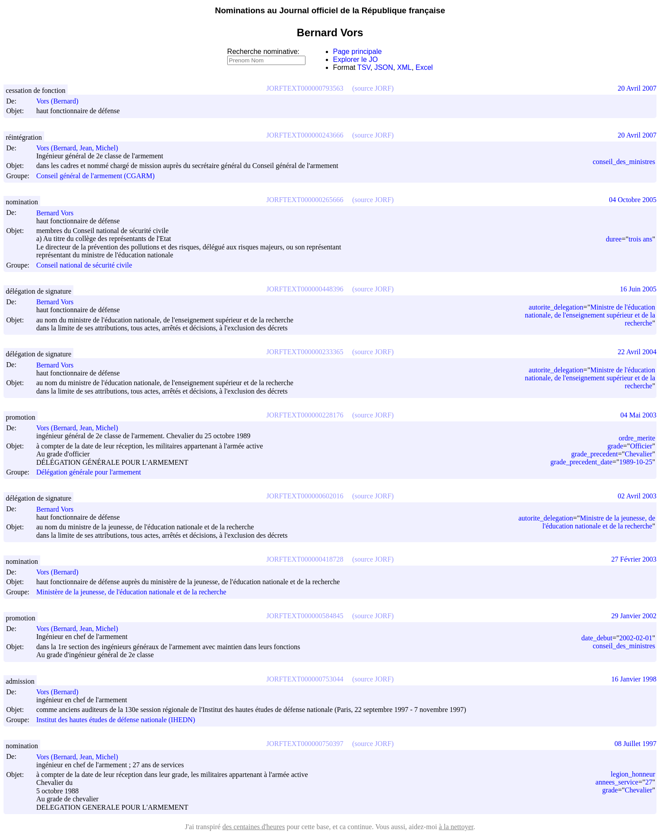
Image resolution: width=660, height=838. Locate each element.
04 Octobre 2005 (632, 199)
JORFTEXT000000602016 (305, 496)
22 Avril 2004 (637, 352)
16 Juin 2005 (638, 289)
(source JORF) (373, 88)
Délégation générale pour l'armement (88, 472)
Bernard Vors (58, 213)
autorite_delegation (556, 307)
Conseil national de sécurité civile (84, 265)
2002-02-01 (635, 638)
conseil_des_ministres (624, 161)
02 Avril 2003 (637, 496)
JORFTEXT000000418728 (305, 559)
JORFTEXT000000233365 (305, 352)
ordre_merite (636, 438)
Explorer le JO (355, 59)
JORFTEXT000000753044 (305, 679)
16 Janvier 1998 (633, 679)
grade (615, 446)
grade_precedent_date (581, 462)
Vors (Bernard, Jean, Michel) (81, 148)
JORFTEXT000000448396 (305, 289)
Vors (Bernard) (61, 101)
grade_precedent (594, 454)
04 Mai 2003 (638, 415)
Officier (641, 446)
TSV (363, 67)
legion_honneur (633, 774)
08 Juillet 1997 (635, 743)
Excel (424, 67)
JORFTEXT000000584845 (305, 616)
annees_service (616, 782)
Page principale (357, 51)
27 (648, 782)
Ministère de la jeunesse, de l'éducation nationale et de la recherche (131, 592)
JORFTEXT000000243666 (305, 135)
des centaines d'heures (253, 826)
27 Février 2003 (633, 559)
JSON (383, 67)
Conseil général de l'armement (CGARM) (95, 176)
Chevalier (638, 454)
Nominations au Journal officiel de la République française (330, 10)
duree (614, 239)
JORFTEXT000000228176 (305, 415)
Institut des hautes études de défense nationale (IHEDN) (115, 719)
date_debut (596, 638)
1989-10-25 (635, 462)
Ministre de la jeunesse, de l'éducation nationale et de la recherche (598, 522)
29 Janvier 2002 (633, 616)
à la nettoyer (456, 826)
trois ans (640, 239)
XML (404, 67)
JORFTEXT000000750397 (305, 743)
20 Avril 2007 (637, 88)
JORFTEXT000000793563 (305, 88)
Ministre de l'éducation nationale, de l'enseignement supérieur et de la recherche (590, 315)
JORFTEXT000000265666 (305, 199)
